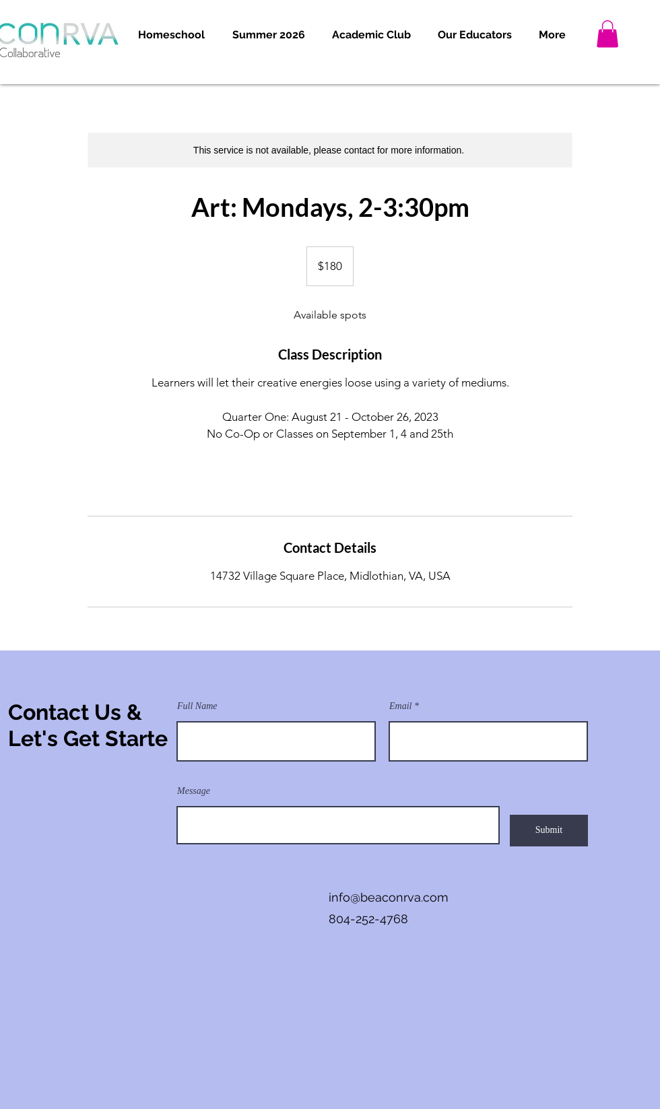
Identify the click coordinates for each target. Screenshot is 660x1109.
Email (400, 706)
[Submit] (549, 830)
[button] (171, 35)
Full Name (197, 706)
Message (193, 791)
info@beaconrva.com (389, 897)
